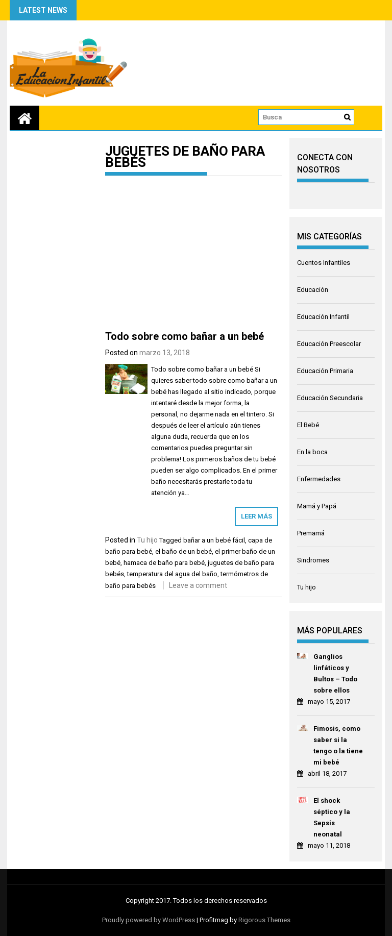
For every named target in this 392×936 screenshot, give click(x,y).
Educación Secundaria (330, 398)
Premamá (311, 533)
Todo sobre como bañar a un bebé (184, 336)
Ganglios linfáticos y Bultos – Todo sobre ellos (335, 673)
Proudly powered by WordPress (148, 920)
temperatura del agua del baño (172, 574)
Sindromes (313, 560)
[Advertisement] (193, 255)
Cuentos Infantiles (323, 262)
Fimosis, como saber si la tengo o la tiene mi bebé (338, 745)
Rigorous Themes (264, 920)
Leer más (256, 516)
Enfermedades (318, 479)
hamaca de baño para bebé (164, 562)
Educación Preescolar (329, 344)
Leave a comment (198, 585)
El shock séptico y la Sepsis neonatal (331, 817)
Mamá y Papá (316, 506)
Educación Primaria (325, 371)
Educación (312, 289)
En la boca (312, 452)
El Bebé (308, 425)
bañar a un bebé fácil (214, 540)
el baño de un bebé (183, 551)
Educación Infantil (323, 317)
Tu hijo (147, 540)
